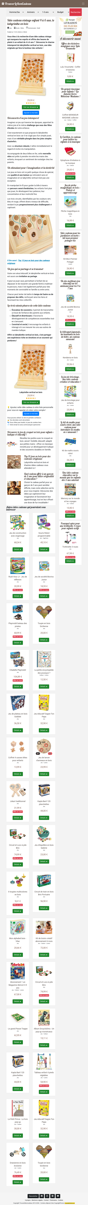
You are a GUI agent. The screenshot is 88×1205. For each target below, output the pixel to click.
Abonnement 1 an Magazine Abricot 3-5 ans (18, 985)
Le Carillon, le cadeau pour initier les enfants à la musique (70, 139)
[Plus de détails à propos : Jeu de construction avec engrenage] (18, 522)
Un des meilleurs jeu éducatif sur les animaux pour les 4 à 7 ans (70, 285)
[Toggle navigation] (83, 4)
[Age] (46, 12)
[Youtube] (58, 1196)
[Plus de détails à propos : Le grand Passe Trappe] (18, 1018)
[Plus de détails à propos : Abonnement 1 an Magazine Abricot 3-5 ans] (18, 971)
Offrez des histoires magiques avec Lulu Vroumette (70, 46)
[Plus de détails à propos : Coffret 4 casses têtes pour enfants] (18, 746)
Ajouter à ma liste (31, 113)
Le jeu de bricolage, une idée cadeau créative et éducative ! (70, 379)
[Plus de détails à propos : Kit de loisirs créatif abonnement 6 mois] (44, 927)
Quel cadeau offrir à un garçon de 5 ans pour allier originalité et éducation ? (39, 476)
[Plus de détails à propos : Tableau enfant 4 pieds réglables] (44, 1061)
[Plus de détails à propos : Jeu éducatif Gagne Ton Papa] (44, 703)
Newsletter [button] (33, 1196)
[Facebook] (41, 1196)
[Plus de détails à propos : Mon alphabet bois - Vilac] (18, 927)
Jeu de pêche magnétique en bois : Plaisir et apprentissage (70, 189)
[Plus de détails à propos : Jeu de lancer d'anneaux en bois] (44, 746)
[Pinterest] (52, 1196)
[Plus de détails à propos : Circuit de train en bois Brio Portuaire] (44, 880)
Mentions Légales (37, 1200)
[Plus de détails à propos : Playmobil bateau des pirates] (18, 612)
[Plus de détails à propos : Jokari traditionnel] (18, 790)
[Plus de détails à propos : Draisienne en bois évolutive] (18, 1152)
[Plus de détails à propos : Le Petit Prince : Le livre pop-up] (18, 1108)
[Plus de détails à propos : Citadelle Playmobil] (18, 659)
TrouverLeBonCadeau (16, 4)
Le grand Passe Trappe (17, 1029)
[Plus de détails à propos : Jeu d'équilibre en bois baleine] (44, 834)
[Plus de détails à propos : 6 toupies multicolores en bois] (18, 880)
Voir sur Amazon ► (30, 107)
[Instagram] (47, 1196)
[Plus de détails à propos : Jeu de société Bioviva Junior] (44, 566)
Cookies (60, 1200)
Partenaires (53, 1200)
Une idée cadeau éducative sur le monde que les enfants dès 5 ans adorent (70, 476)
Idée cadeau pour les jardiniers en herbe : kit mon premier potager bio (70, 237)
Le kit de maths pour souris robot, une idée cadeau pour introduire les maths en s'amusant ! (70, 427)
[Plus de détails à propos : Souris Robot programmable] (44, 522)
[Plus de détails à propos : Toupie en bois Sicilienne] (44, 612)
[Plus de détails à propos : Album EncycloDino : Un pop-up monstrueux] (44, 1018)
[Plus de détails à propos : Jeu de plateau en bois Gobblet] (18, 703)
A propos (28, 1200)
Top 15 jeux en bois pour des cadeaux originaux (37, 457)
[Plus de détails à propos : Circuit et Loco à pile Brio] (18, 834)
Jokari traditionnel (17, 801)
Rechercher (76, 12)
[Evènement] (31, 12)
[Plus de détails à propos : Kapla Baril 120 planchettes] (44, 790)
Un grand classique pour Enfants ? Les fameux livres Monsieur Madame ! (70, 92)
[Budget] (61, 12)
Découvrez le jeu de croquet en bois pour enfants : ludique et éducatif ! (30, 433)
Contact (46, 1200)
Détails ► (18, 549)
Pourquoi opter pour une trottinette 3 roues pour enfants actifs (70, 526)
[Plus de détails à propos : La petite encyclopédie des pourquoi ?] (44, 659)
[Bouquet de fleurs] (70, 26)
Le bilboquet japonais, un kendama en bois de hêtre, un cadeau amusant (70, 335)
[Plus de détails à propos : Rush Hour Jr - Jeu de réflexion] (18, 566)
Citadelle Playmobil (18, 670)
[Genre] (15, 12)
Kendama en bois (70, 358)
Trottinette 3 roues (70, 547)
